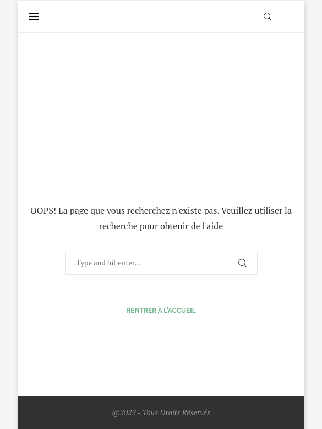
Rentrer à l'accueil (161, 310)
